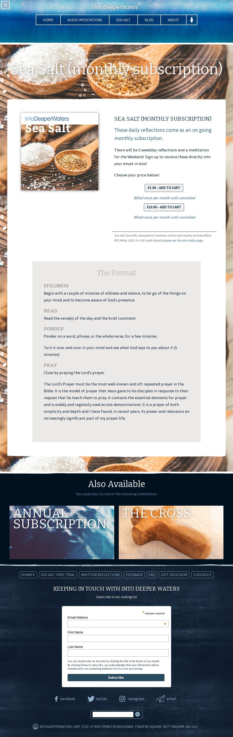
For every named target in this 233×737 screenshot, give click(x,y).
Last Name (75, 647)
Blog (149, 20)
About (173, 20)
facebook (67, 699)
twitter (101, 699)
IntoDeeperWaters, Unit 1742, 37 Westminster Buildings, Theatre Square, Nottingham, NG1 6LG (119, 727)
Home (48, 20)
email (171, 699)
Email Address (117, 617)
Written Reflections (100, 575)
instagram (136, 699)
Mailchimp (119, 668)
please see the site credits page (183, 240)
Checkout (202, 575)
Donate (28, 575)
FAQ (152, 575)
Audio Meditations (85, 20)
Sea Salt (123, 20)
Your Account (192, 20)
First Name (75, 632)
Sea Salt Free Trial (58, 575)
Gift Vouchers (174, 575)
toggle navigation (5, 5)
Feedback (134, 575)
